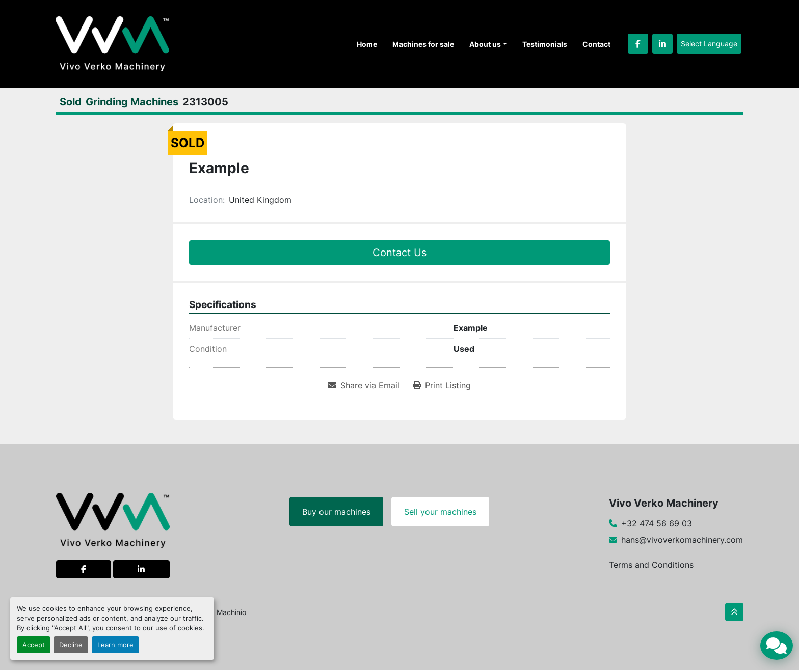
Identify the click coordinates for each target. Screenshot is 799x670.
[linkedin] (662, 44)
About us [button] (485, 44)
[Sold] (71, 102)
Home (367, 44)
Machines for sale (423, 44)
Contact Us (399, 252)
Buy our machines (336, 512)
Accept (33, 645)
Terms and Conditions (651, 565)
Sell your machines (440, 512)
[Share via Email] (364, 385)
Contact (596, 44)
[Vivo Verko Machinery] (113, 519)
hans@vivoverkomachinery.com (682, 540)
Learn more (115, 645)
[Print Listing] (441, 385)
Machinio (231, 612)
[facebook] (638, 44)
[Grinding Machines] (132, 102)
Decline (71, 645)
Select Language (709, 43)
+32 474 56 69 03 (656, 523)
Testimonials (544, 44)
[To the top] (734, 612)
